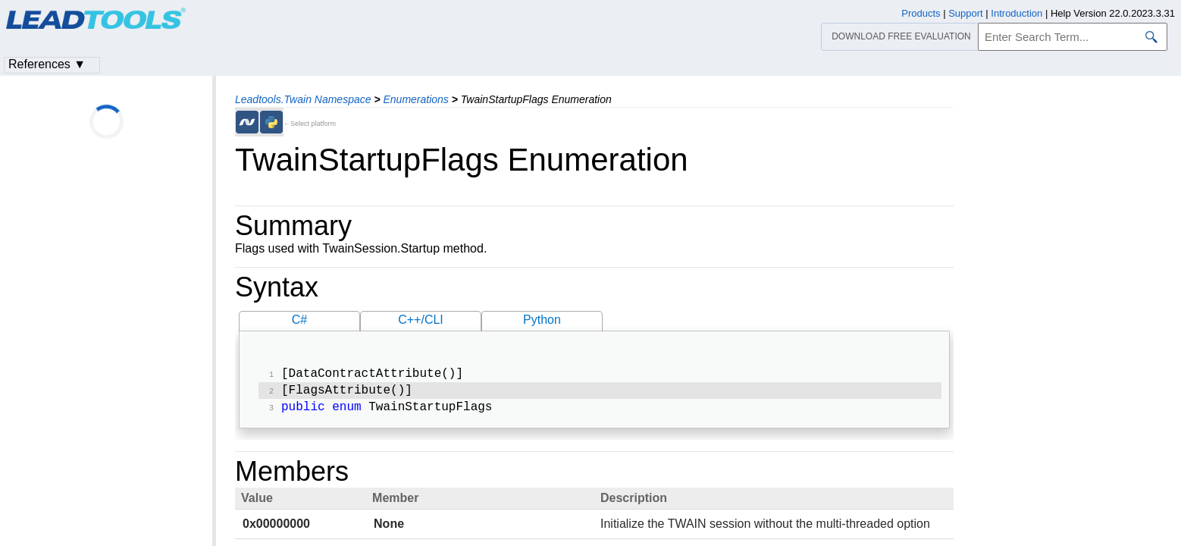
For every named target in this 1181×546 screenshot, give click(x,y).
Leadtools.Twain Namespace (303, 99)
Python (542, 319)
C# (299, 319)
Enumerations (415, 99)
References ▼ (47, 64)
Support (965, 13)
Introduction (1016, 13)
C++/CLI (420, 319)
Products (920, 13)
